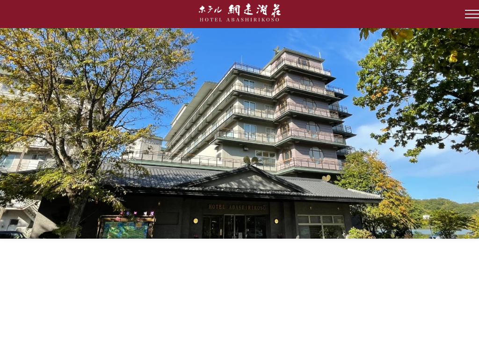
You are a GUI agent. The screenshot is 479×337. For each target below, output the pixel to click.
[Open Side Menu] (472, 14)
